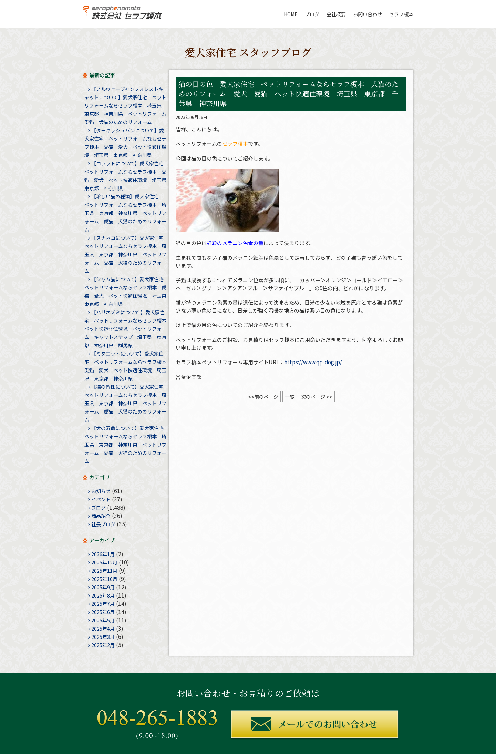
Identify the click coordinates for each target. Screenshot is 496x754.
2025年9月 (103, 587)
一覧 (289, 396)
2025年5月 (103, 620)
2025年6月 (103, 612)
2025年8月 (103, 595)
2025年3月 (103, 636)
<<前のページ (263, 396)
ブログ (312, 14)
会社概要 (336, 14)
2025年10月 (104, 578)
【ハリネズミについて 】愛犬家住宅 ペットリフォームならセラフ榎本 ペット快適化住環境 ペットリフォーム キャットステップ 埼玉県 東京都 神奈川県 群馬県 (127, 329)
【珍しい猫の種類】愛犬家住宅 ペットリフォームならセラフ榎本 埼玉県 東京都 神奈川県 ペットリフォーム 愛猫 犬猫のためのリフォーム (125, 213)
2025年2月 (103, 645)
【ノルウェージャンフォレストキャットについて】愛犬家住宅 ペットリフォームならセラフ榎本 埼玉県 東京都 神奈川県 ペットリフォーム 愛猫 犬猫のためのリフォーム (127, 105)
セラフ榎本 (401, 14)
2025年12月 (104, 562)
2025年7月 (103, 603)
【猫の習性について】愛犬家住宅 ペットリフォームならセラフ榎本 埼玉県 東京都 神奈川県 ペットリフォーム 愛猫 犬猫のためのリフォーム (126, 403)
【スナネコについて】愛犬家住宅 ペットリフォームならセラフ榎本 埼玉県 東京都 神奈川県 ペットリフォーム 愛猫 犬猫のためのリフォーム (126, 254)
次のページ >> (316, 396)
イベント (101, 499)
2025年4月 (103, 628)
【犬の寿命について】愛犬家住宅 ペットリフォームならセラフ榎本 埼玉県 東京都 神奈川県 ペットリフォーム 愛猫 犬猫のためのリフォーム (126, 445)
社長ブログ (103, 524)
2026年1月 (103, 554)
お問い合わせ (367, 14)
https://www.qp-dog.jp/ (313, 362)
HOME (291, 14)
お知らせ (101, 491)
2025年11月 (104, 570)
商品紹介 (101, 515)
